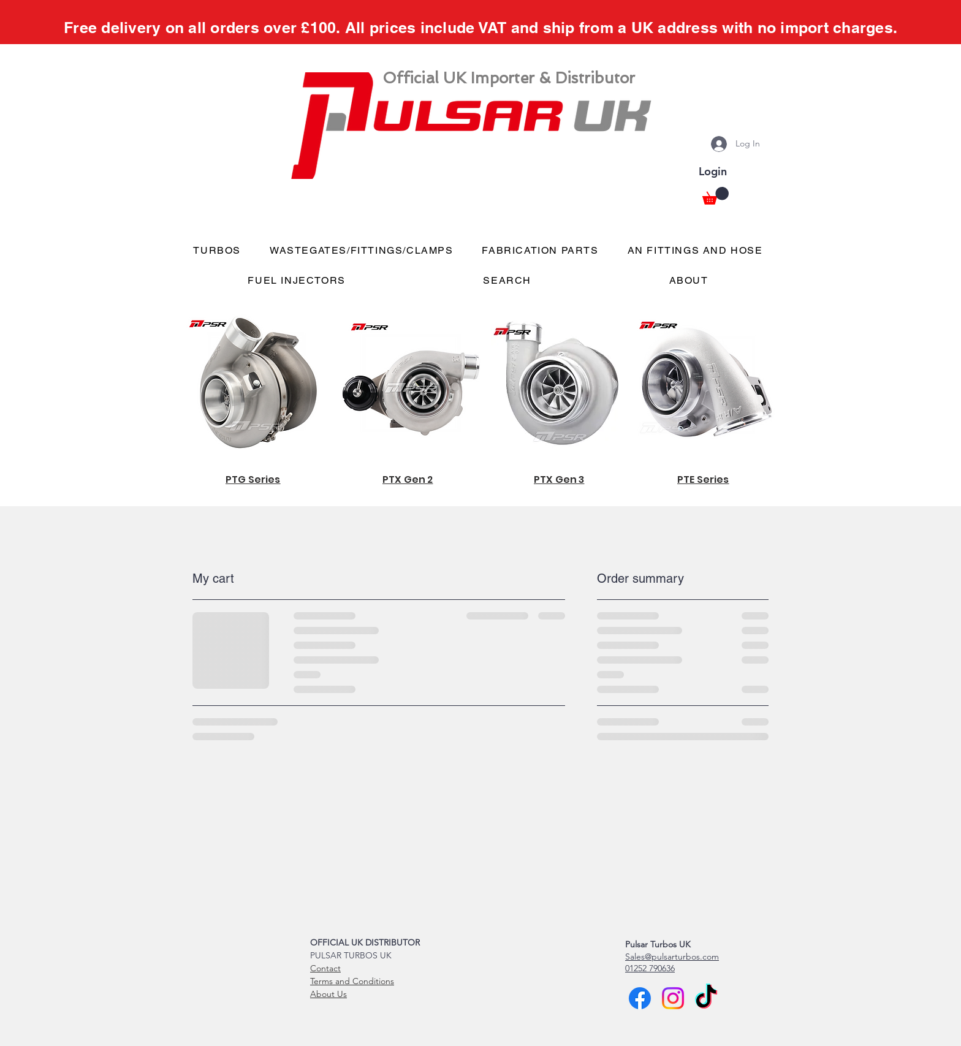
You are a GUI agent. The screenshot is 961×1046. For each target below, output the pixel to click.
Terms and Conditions (352, 981)
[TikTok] (706, 998)
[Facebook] (640, 998)
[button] (715, 196)
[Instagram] (673, 998)
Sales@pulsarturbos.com (672, 956)
